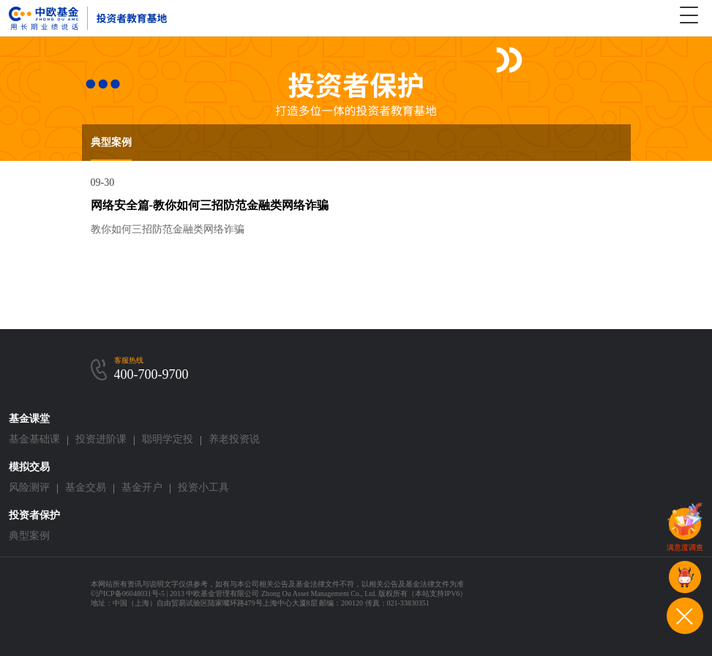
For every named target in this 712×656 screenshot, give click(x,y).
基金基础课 (34, 439)
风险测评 (29, 487)
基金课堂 (29, 418)
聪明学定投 (167, 439)
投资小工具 (203, 487)
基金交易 (85, 487)
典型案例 (111, 142)
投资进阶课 (101, 439)
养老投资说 (234, 439)
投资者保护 (34, 515)
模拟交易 (29, 466)
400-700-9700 (151, 374)
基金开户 (141, 487)
